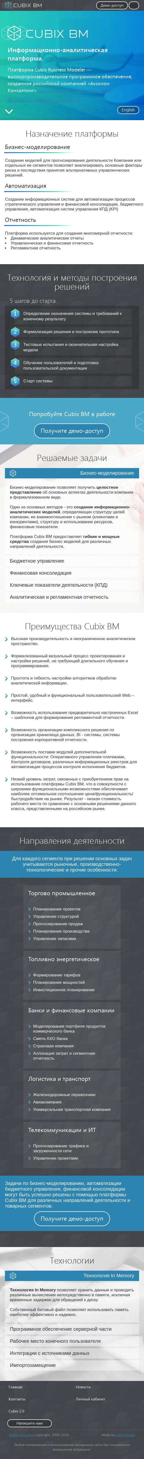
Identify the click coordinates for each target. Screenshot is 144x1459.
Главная (15, 1386)
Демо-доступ (112, 5)
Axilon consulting (22, 1434)
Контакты (17, 1398)
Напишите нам (29, 1423)
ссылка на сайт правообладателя (74, 90)
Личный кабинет (90, 1398)
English (128, 110)
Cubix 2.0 (16, 1410)
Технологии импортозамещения (44, 99)
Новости (83, 1386)
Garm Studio (125, 1434)
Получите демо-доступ (72, 430)
